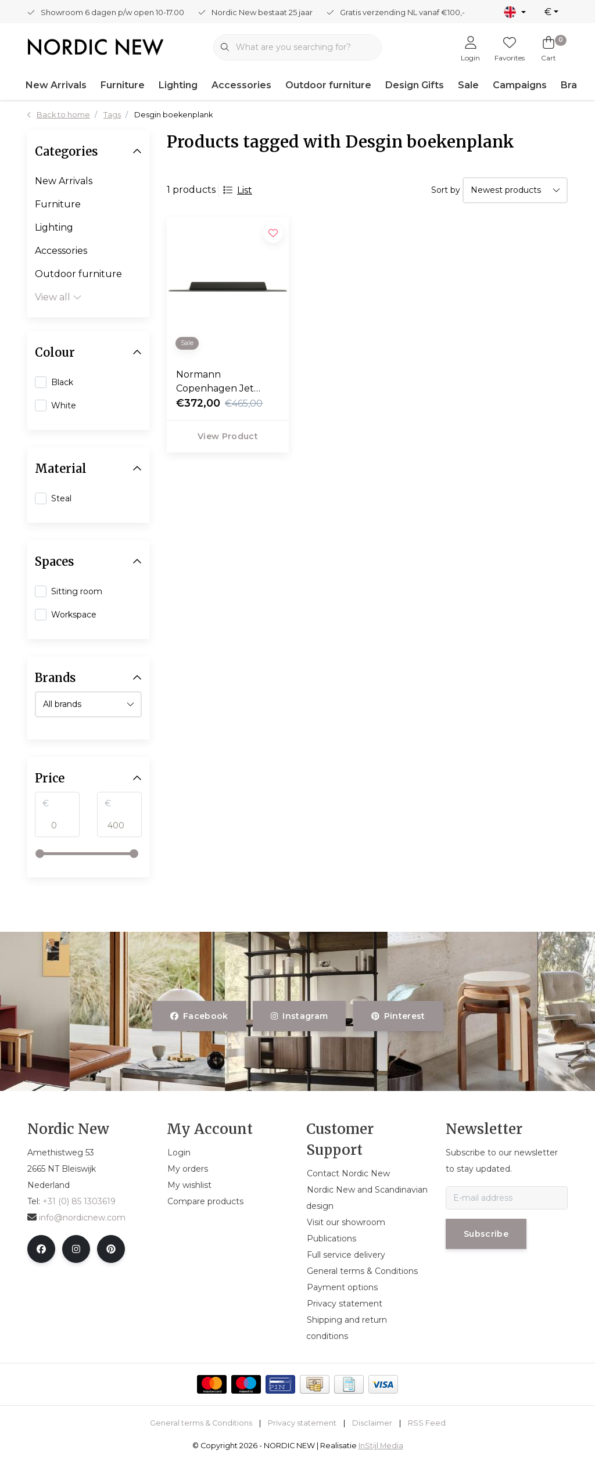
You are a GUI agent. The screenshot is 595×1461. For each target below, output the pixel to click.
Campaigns (520, 85)
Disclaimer (372, 1423)
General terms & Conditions (201, 1423)
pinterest (398, 1016)
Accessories (241, 85)
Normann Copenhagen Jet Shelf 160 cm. (215, 382)
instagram (299, 1016)
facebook (199, 1016)
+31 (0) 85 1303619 (79, 1201)
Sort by (445, 190)
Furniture (123, 85)
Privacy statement (302, 1423)
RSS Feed (427, 1423)
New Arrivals (56, 85)
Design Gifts (414, 85)
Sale (468, 85)
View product (228, 436)
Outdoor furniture (328, 85)
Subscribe (486, 1234)
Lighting (178, 85)
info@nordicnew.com (76, 1217)
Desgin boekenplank (173, 114)
